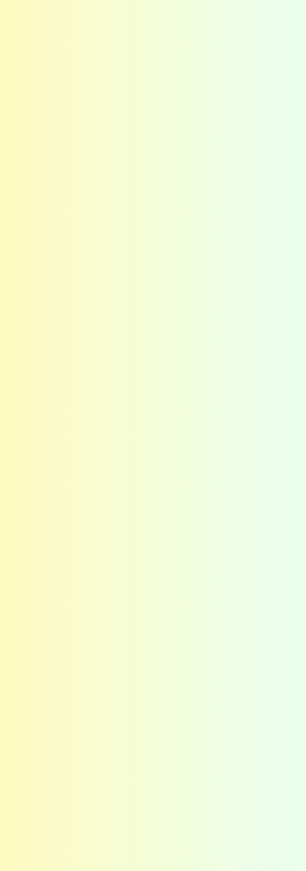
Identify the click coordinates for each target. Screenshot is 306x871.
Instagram (230, 6)
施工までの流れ (188, 828)
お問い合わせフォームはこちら (221, 685)
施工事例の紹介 (43, 27)
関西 (76, 835)
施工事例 (227, 13)
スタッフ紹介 (238, 769)
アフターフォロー (138, 776)
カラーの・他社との (299, 64)
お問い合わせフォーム (120, 325)
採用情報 (235, 776)
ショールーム (187, 776)
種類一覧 (183, 769)
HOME (26, 27)
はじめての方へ (144, 13)
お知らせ (152, 6)
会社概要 (246, 13)
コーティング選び (201, 13)
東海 (76, 828)
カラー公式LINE (189, 835)
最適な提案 (133, 761)
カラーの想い (83, 761)
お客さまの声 (193, 6)
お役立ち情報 (187, 791)
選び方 (182, 761)
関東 (76, 820)
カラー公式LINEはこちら (225, 707)
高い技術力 (133, 769)
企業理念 (235, 761)
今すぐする (299, 115)
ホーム (27, 751)
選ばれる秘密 (172, 13)
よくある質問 (171, 6)
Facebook (243, 6)
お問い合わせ (273, 9)
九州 (76, 842)
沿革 (231, 783)
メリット (80, 769)
